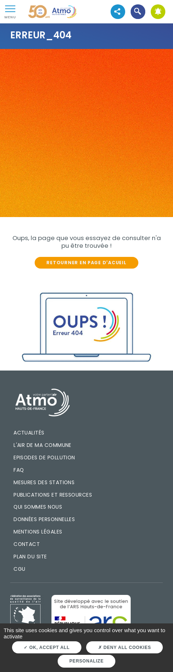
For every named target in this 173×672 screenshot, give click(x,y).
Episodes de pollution (44, 457)
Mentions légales (38, 531)
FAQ (19, 470)
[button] (138, 12)
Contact (27, 544)
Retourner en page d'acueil (86, 262)
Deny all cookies (124, 647)
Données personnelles (44, 519)
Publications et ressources (53, 494)
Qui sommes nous (38, 506)
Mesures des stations (44, 482)
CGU (19, 569)
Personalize (86, 661)
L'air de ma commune (43, 445)
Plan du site (30, 556)
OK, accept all (46, 647)
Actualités (29, 432)
